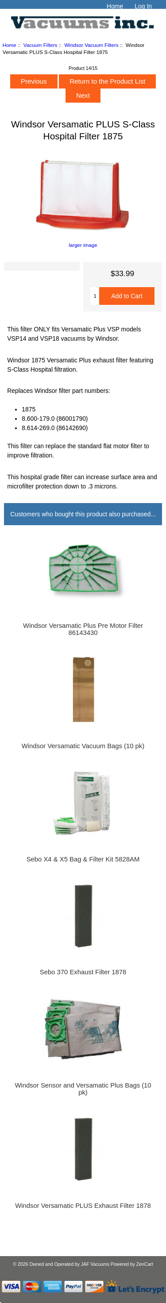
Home (115, 6)
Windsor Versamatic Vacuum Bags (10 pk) (83, 746)
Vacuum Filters (40, 45)
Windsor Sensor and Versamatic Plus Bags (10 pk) (83, 1089)
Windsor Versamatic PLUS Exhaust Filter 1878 (83, 1205)
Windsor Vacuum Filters (91, 45)
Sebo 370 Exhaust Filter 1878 (83, 972)
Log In (143, 6)
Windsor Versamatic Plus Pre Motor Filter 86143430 (83, 629)
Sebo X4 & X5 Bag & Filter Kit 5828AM (83, 859)
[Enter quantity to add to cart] (94, 296)
